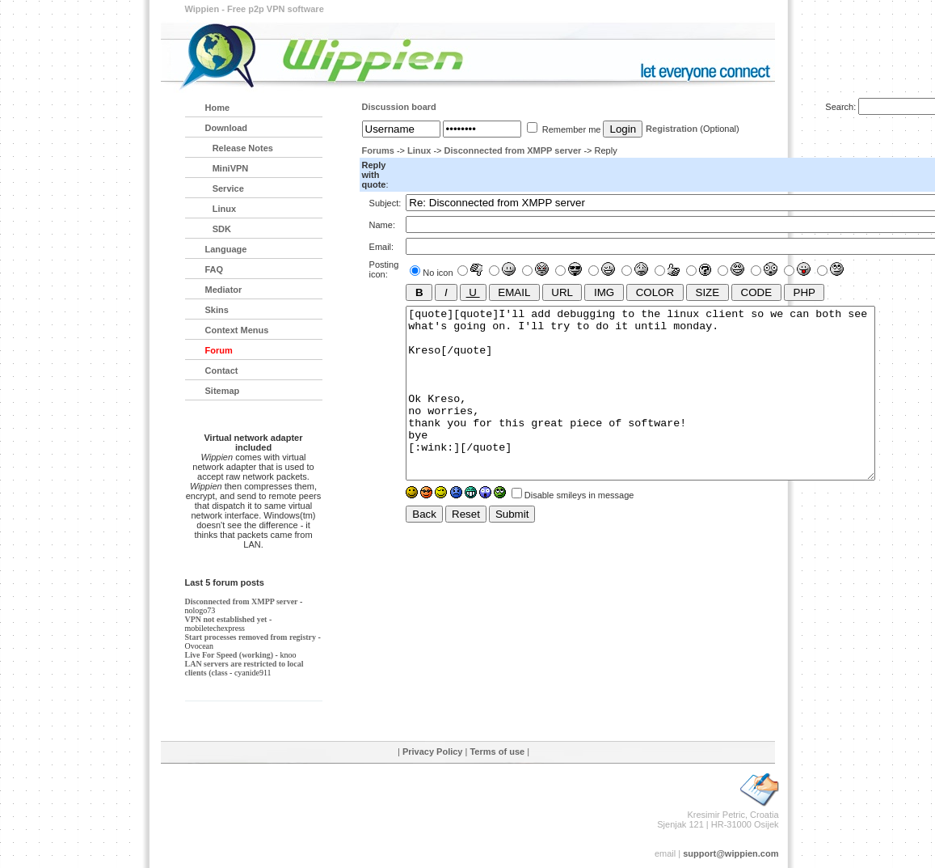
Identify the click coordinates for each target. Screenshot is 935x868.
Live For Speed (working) (229, 654)
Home (217, 107)
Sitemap (222, 391)
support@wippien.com (730, 853)
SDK (218, 229)
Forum (219, 350)
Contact (221, 370)
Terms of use (497, 751)
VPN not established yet (226, 619)
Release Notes (239, 148)
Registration (671, 128)
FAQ (214, 269)
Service (224, 188)
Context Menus (237, 330)
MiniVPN (227, 168)
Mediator (223, 289)
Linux (419, 150)
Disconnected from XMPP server (513, 150)
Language (226, 249)
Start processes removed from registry (251, 637)
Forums (378, 150)
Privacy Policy (432, 751)
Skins (217, 310)
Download (226, 128)
